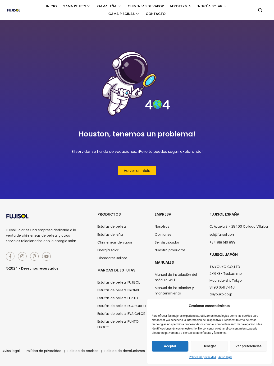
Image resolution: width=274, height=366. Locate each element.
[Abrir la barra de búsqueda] (260, 10)
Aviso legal (225, 357)
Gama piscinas (123, 13)
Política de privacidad (202, 357)
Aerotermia (182, 6)
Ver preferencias (248, 346)
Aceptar (170, 346)
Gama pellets (74, 6)
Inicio (48, 6)
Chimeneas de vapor (146, 6)
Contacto (156, 13)
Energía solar (215, 6)
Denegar (209, 346)
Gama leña (108, 6)
